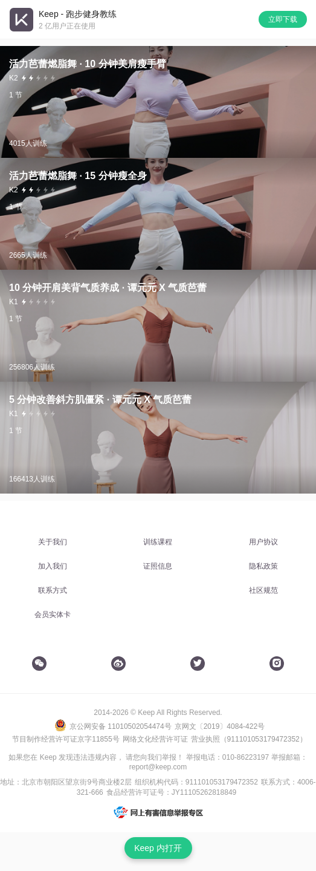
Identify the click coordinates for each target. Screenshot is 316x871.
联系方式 (52, 590)
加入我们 (52, 566)
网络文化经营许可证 (155, 739)
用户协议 (263, 542)
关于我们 (52, 542)
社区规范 (263, 590)
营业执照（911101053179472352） (249, 739)
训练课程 (157, 542)
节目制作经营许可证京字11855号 (65, 739)
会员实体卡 (52, 614)
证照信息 (157, 566)
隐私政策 (263, 566)
